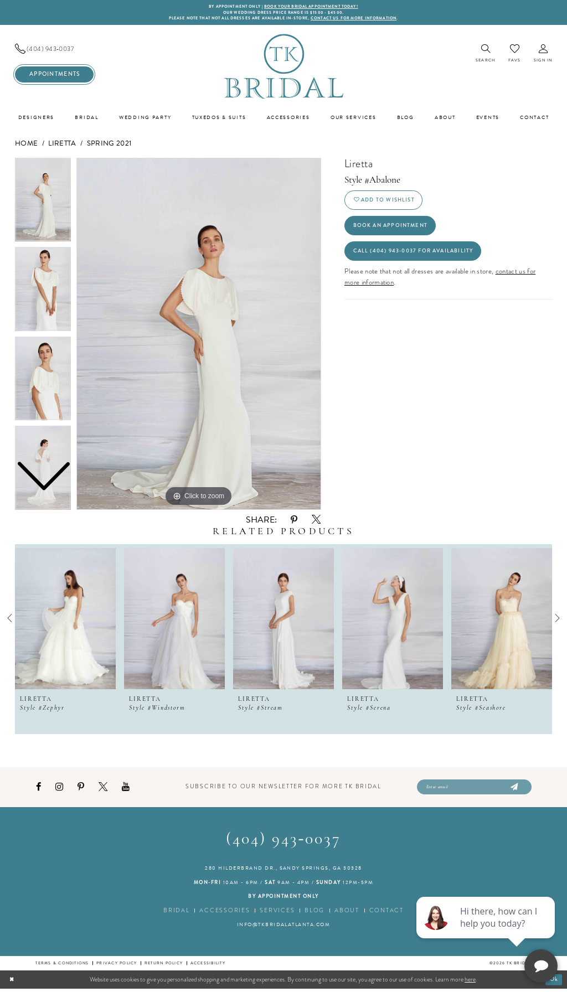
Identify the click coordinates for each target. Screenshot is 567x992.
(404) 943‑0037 (284, 843)
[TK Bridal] (283, 67)
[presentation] (65, 620)
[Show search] (485, 55)
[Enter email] (474, 790)
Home (26, 145)
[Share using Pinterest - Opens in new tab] (294, 521)
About (346, 914)
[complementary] (486, 931)
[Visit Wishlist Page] (514, 55)
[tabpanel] (199, 335)
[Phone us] (54, 50)
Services (277, 914)
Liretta (62, 145)
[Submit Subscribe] (513, 790)
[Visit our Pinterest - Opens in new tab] (81, 789)
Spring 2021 (109, 145)
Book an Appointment (394, 231)
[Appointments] (54, 76)
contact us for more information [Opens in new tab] (366, 20)
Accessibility (207, 966)
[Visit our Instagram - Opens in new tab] (59, 789)
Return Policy (164, 966)
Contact (386, 914)
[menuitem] (54, 50)
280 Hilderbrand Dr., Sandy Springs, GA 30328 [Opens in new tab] (283, 871)
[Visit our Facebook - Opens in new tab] (38, 789)
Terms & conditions (62, 966)
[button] (543, 55)
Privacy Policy (116, 966)
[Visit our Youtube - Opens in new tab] (125, 789)
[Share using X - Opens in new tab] (316, 522)
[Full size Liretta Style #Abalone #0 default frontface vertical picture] (199, 335)
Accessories (224, 914)
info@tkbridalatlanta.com (284, 928)
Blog (314, 914)
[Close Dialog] (12, 982)
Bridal (176, 914)
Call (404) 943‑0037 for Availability (419, 259)
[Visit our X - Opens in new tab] (103, 789)
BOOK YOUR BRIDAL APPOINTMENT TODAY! (316, 7)
